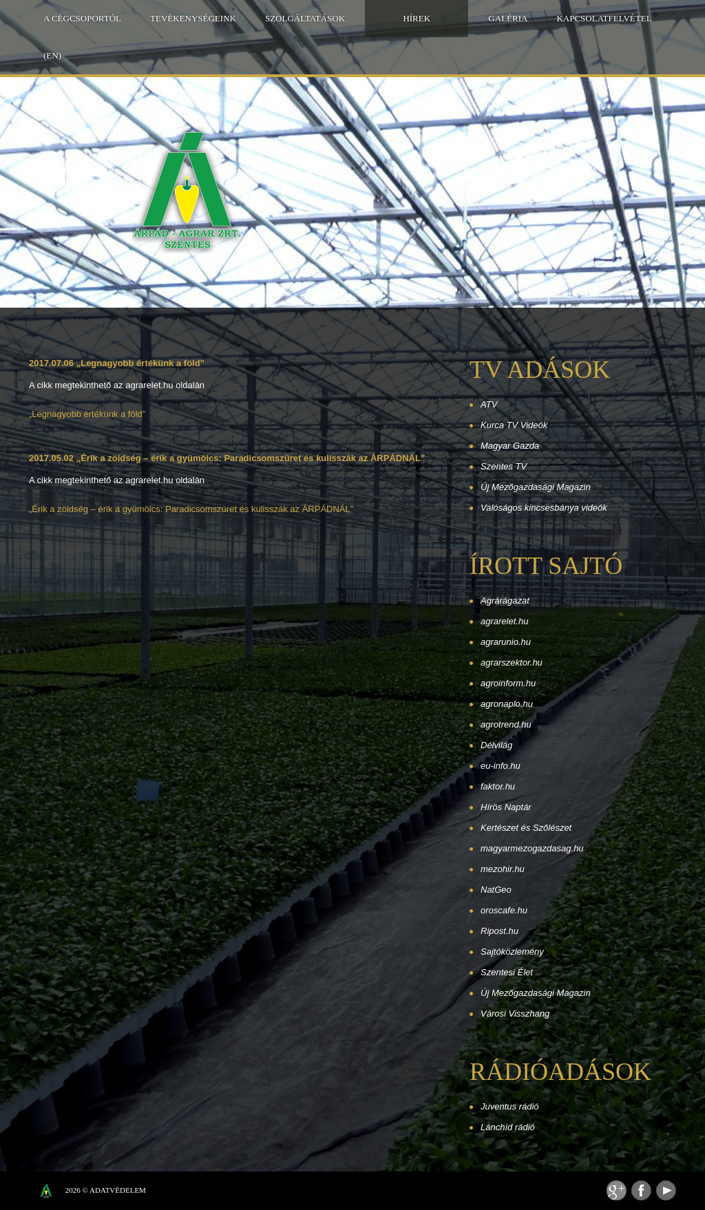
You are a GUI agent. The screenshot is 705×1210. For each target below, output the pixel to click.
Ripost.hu (499, 931)
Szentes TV (504, 466)
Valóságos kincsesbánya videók (544, 507)
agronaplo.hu (507, 704)
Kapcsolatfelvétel (603, 18)
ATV (489, 404)
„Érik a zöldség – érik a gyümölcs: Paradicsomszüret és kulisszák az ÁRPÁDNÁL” (191, 509)
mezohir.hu (503, 869)
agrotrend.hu (506, 724)
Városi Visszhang (515, 1013)
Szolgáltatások (305, 18)
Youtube (666, 1190)
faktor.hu (498, 786)
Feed (617, 1190)
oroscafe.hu (504, 910)
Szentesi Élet (507, 972)
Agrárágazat (505, 600)
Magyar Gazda (510, 446)
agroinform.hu (508, 683)
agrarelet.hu (504, 621)
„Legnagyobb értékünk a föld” (87, 414)
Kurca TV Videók (514, 425)
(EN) (52, 55)
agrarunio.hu (506, 642)
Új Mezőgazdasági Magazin (536, 487)
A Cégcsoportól (82, 18)
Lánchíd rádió (508, 1127)
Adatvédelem (118, 1190)
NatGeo (496, 889)
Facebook (641, 1190)
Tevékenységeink (193, 18)
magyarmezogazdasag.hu (532, 848)
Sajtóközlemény (512, 951)
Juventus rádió (510, 1106)
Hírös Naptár (506, 807)
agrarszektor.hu (512, 662)
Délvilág (496, 745)
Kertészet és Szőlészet (526, 827)
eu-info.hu (500, 766)
